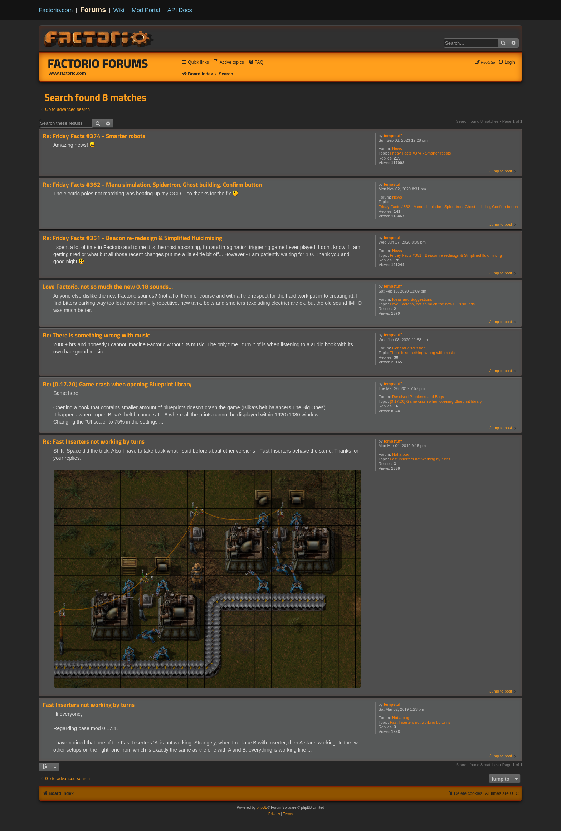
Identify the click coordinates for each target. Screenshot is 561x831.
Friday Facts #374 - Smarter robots (420, 153)
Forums (93, 10)
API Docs (179, 10)
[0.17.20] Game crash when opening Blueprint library (436, 401)
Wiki (119, 10)
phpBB (262, 808)
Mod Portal (146, 10)
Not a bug (400, 454)
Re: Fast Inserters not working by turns (94, 441)
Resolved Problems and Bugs (418, 397)
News (397, 148)
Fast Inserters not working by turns (420, 459)
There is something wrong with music (422, 353)
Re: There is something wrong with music (96, 335)
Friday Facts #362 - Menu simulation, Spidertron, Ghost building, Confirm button (448, 207)
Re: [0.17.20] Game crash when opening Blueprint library (117, 384)
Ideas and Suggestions (412, 299)
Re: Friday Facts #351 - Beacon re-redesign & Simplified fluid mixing (132, 238)
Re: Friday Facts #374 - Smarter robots (94, 136)
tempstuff (393, 135)
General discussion (409, 348)
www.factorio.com (67, 73)
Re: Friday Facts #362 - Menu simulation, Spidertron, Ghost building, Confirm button (152, 185)
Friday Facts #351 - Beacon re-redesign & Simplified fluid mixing (446, 255)
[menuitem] (228, 62)
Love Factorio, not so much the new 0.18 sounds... (434, 304)
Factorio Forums (98, 63)
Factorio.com (56, 10)
